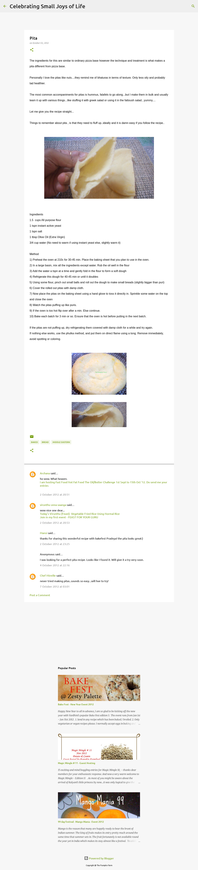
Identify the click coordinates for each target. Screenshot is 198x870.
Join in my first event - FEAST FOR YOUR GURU (69, 517)
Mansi (43, 533)
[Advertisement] (99, 631)
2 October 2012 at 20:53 (55, 522)
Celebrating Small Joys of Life (47, 6)
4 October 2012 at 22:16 (55, 565)
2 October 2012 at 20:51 (55, 494)
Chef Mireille (48, 575)
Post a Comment (40, 595)
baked (34, 442)
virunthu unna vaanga (53, 504)
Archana (45, 473)
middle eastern (61, 442)
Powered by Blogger (99, 858)
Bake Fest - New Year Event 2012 (76, 704)
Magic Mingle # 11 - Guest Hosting (76, 763)
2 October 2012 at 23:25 (55, 544)
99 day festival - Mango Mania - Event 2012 (81, 821)
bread (45, 442)
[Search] (90, 6)
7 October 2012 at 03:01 (55, 586)
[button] (32, 50)
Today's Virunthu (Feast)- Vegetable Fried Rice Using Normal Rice (80, 513)
